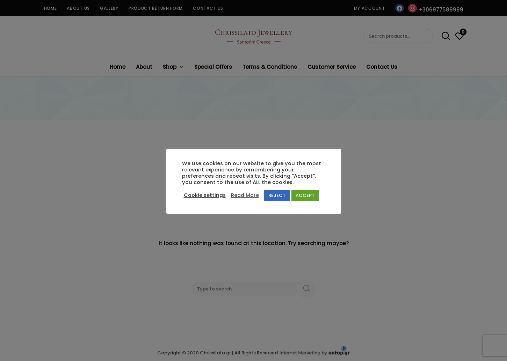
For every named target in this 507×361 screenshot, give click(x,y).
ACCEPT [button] (305, 195)
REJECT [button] (276, 195)
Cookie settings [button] (205, 195)
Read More (245, 195)
